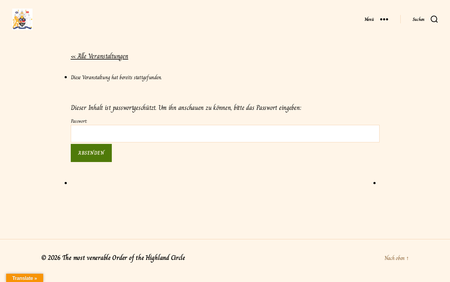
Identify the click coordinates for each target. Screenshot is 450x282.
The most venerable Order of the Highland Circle (123, 263)
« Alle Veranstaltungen (99, 62)
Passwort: (225, 136)
